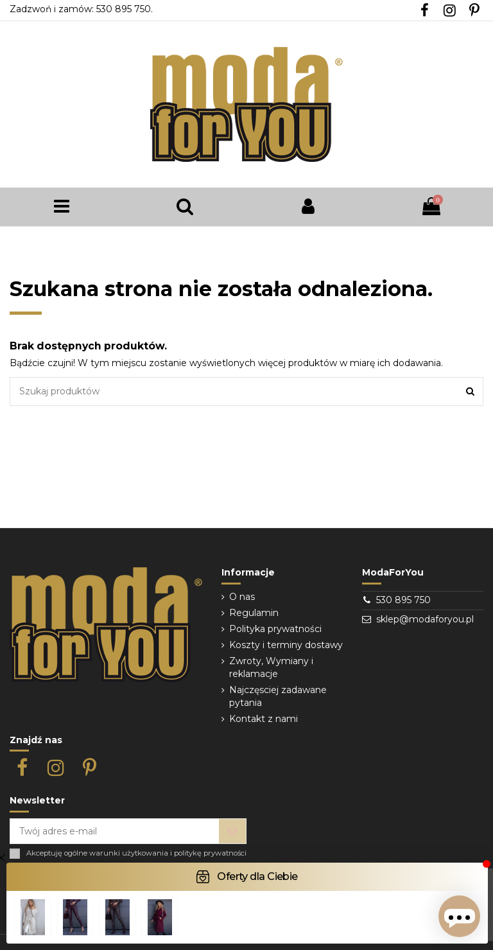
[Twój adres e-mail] (114, 831)
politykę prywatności (210, 853)
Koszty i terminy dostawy (286, 645)
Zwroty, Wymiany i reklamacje (271, 667)
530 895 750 (403, 600)
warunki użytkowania (128, 853)
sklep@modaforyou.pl (425, 619)
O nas (242, 597)
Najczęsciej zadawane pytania (278, 696)
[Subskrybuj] (232, 831)
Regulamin (254, 613)
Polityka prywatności (275, 629)
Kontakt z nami (263, 719)
